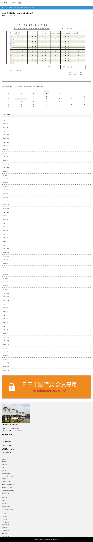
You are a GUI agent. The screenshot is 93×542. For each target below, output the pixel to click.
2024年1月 (5, 201)
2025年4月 (5, 149)
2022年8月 (5, 263)
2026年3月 (5, 123)
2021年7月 (5, 311)
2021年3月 (5, 326)
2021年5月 (5, 319)
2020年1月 (5, 359)
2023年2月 (5, 241)
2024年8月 (5, 175)
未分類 (11, 15)
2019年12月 (6, 363)
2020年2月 (5, 355)
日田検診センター (6, 481)
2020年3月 (5, 352)
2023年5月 (5, 230)
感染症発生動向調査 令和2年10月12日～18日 (14, 86)
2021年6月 (5, 315)
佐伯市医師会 (5, 536)
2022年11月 (6, 252)
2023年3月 (5, 238)
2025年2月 (5, 157)
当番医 (3, 467)
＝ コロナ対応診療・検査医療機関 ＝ (35, 86)
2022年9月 (5, 260)
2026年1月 (5, 131)
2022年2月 (5, 285)
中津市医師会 (5, 530)
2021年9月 (5, 304)
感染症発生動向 (6, 473)
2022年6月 (5, 271)
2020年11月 (6, 341)
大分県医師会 (5, 519)
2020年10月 (6, 344)
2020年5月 (5, 348)
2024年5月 (5, 186)
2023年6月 (5, 226)
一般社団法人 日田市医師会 (45, 539)
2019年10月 (6, 370)
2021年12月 (6, 293)
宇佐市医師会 (5, 533)
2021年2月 (5, 330)
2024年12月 (6, 164)
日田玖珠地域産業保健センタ (9, 490)
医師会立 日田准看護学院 (8, 484)
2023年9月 (5, 215)
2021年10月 (6, 300)
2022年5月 (5, 274)
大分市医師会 (5, 522)
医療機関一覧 (5, 493)
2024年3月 (5, 193)
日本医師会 (5, 516)
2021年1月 (5, 333)
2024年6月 (5, 182)
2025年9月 (5, 146)
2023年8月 (5, 219)
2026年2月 (5, 127)
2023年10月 (6, 212)
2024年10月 (6, 168)
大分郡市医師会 (6, 525)
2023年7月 (5, 223)
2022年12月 (6, 249)
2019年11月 (6, 366)
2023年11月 (6, 208)
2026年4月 (5, 120)
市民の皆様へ (5, 464)
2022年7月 (5, 267)
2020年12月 (6, 337)
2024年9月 (5, 171)
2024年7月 (5, 179)
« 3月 (3, 109)
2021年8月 (5, 307)
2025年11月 (6, 138)
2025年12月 (6, 135)
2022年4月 (5, 278)
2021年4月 (5, 322)
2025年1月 (5, 160)
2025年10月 (6, 142)
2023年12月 (6, 204)
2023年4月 (5, 234)
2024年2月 (5, 197)
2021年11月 (6, 296)
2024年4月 (5, 190)
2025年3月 (5, 153)
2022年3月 (5, 282)
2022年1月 (5, 289)
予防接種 (4, 470)
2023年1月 (5, 245)
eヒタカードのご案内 (7, 476)
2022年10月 (6, 256)
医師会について (6, 461)
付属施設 (4, 478)
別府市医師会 (5, 527)
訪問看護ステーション (7, 487)
